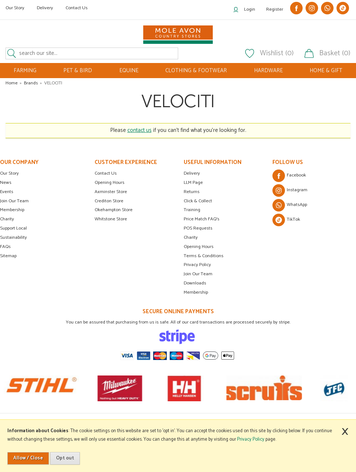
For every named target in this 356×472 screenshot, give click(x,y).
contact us (139, 130)
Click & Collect (198, 201)
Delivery (45, 8)
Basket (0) (334, 53)
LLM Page (193, 182)
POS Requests (198, 228)
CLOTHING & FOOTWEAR (196, 70)
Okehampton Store (114, 210)
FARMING (25, 70)
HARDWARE (268, 70)
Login (249, 9)
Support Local (13, 228)
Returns (192, 192)
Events (6, 192)
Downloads (195, 283)
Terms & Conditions (203, 256)
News (5, 182)
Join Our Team (14, 201)
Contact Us (77, 8)
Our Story (15, 8)
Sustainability (13, 237)
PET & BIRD (77, 70)
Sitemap (8, 256)
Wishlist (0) (277, 53)
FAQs (5, 247)
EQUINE (128, 70)
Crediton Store (109, 201)
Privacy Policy (197, 265)
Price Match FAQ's (201, 219)
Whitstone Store (111, 219)
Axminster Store (111, 192)
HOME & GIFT (326, 70)
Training (192, 210)
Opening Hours (109, 182)
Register (274, 9)
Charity (7, 219)
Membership (12, 210)
